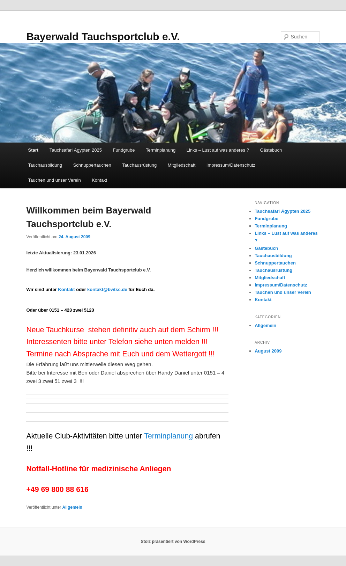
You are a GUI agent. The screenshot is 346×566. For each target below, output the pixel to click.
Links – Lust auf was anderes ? (218, 150)
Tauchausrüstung (139, 165)
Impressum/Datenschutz (230, 165)
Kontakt (99, 180)
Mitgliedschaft (181, 165)
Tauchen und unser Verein (54, 180)
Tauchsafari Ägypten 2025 (76, 150)
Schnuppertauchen (92, 165)
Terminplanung (160, 150)
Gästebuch (271, 150)
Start (33, 150)
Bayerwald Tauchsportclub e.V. (103, 36)
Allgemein (72, 507)
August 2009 (268, 351)
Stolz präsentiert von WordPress (173, 541)
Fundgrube (124, 150)
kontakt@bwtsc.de (107, 289)
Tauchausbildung (45, 165)
